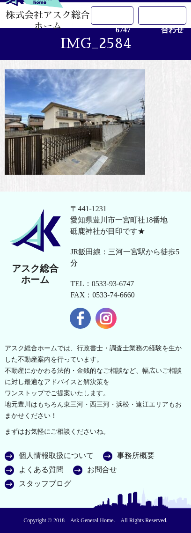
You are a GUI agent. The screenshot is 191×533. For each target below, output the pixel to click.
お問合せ (102, 470)
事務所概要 (135, 455)
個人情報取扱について (56, 455)
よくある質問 (41, 470)
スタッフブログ (45, 484)
